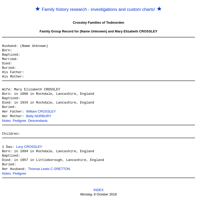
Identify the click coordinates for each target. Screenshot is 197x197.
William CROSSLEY (41, 111)
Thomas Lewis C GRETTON (49, 168)
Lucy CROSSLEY (29, 146)
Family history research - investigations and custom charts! (98, 9)
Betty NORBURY (38, 116)
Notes (6, 120)
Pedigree (19, 120)
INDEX (98, 188)
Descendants (38, 120)
